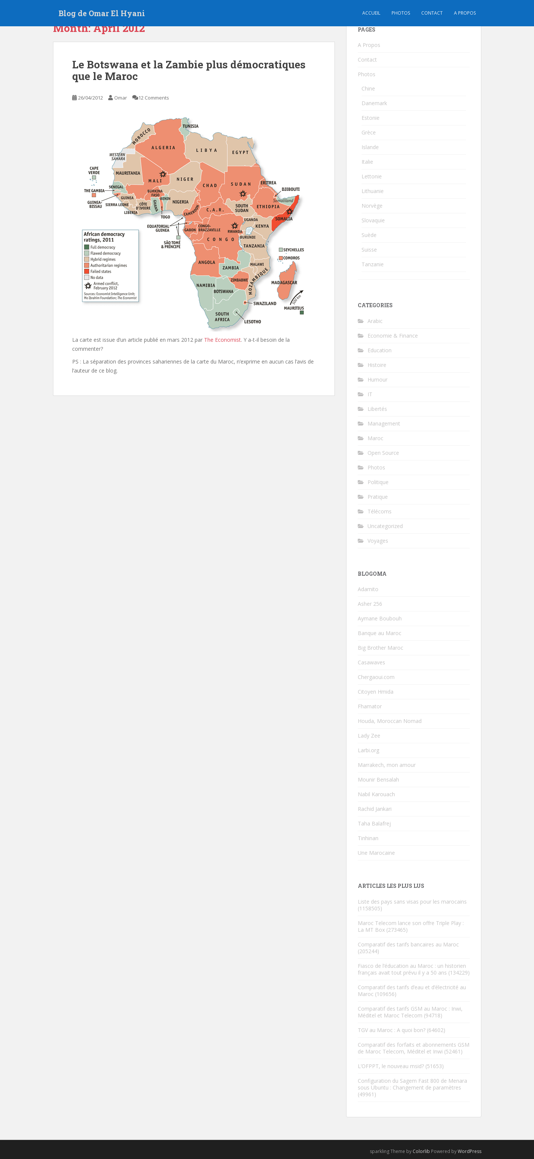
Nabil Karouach (376, 794)
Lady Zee (369, 735)
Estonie (371, 117)
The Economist (222, 339)
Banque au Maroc (379, 633)
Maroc (375, 438)
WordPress (469, 1151)
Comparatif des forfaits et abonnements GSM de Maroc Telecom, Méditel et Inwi (413, 1048)
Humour (377, 379)
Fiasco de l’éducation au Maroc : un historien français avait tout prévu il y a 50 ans (412, 969)
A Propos (369, 44)
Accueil (371, 13)
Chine (368, 88)
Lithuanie (373, 191)
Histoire (377, 364)
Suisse (369, 249)
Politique (378, 482)
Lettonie (372, 176)
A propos (465, 13)
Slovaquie (373, 220)
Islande (370, 147)
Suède (369, 234)
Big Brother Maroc (380, 647)
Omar (120, 97)
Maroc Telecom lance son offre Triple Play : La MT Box (411, 926)
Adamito (368, 589)
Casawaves (371, 662)
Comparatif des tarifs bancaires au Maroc (408, 944)
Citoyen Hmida (375, 691)
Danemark (374, 103)
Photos (401, 13)
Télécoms (380, 511)
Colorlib (421, 1151)
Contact (432, 13)
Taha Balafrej (374, 823)
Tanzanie (373, 264)
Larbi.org (368, 750)
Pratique (378, 496)
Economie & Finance (393, 335)
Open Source (383, 452)
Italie (367, 161)
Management (384, 423)
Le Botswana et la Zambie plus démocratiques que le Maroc (189, 70)
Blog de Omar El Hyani (102, 13)
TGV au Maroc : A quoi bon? (391, 1030)
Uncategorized (385, 526)
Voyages (378, 540)
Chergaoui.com (376, 677)
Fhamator (370, 706)
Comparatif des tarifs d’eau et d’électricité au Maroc (412, 991)
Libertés (377, 408)
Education (380, 350)
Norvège (372, 205)
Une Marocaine (376, 852)
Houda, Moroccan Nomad (390, 720)
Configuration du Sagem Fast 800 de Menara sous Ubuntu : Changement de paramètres (412, 1084)
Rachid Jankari (375, 808)
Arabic (375, 320)
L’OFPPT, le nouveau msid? (391, 1066)
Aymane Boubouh (380, 618)
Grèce (369, 132)
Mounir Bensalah (378, 779)
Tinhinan (368, 838)
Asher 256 (370, 603)
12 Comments (153, 97)
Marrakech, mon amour (387, 764)
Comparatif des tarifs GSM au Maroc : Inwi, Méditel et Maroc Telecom (410, 1012)
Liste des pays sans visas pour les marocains (412, 901)
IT (370, 394)
